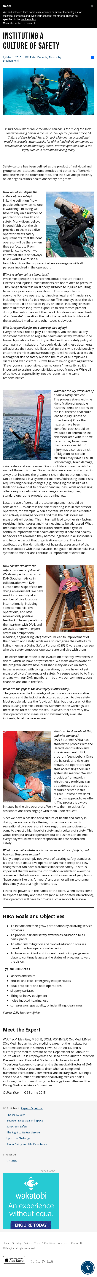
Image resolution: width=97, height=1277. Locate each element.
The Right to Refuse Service (23, 1132)
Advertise (63, 1243)
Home (6, 1243)
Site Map (17, 1243)
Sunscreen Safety (17, 1126)
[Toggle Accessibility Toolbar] (87, 1267)
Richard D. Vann (16, 1114)
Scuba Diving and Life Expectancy (27, 1144)
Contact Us (77, 1243)
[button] (92, 6)
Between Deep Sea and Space (25, 1120)
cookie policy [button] (28, 19)
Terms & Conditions (45, 1243)
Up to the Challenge (18, 1138)
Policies (28, 1243)
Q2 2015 (12, 1161)
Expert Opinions (32, 1108)
